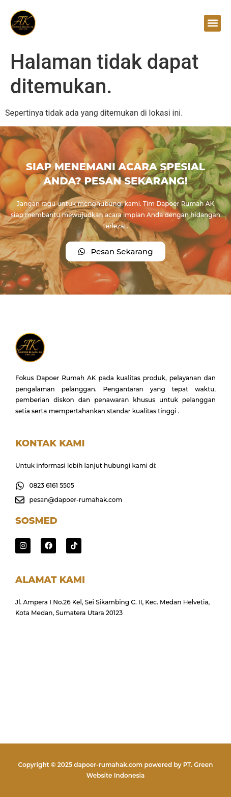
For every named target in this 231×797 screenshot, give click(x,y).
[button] (212, 23)
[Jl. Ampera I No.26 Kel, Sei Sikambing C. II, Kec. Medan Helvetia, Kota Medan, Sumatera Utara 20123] (115, 667)
